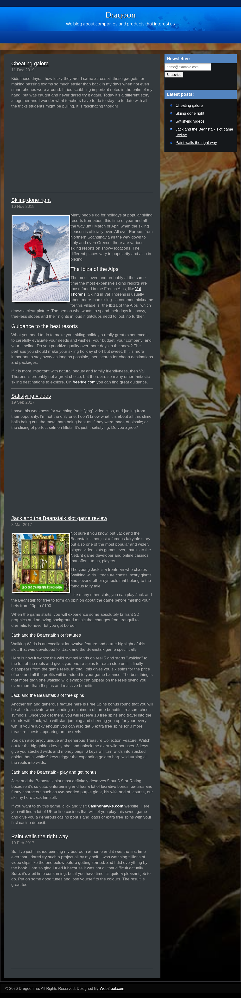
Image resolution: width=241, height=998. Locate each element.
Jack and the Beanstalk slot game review (59, 518)
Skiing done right (31, 200)
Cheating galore (30, 63)
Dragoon (121, 15)
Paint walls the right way (39, 836)
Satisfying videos (31, 396)
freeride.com (84, 382)
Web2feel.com (112, 988)
